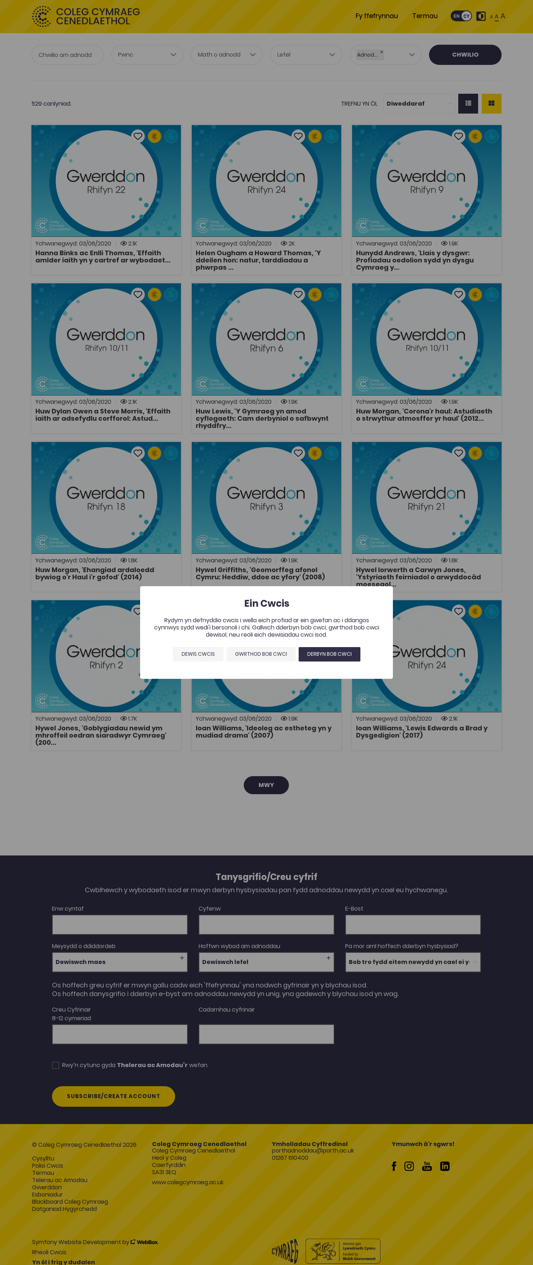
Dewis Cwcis (198, 654)
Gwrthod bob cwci (261, 654)
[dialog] (266, 632)
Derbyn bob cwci (329, 654)
